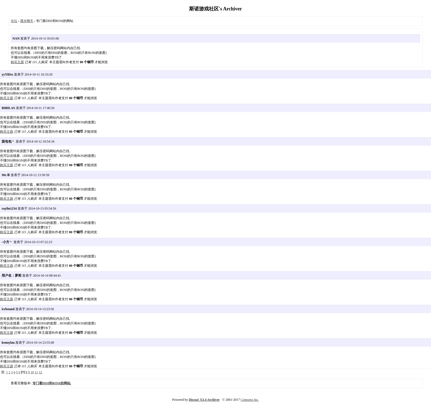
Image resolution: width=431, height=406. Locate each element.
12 (40, 372)
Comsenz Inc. (250, 400)
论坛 (14, 21)
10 (32, 372)
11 (36, 372)
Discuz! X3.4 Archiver (204, 400)
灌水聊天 (26, 21)
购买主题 (17, 62)
